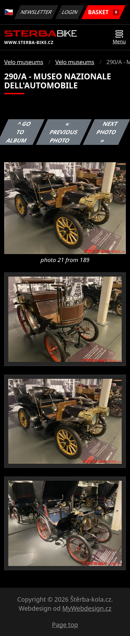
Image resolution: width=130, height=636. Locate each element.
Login (70, 12)
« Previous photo (63, 132)
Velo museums (23, 62)
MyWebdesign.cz (86, 608)
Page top (65, 624)
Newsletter (36, 12)
